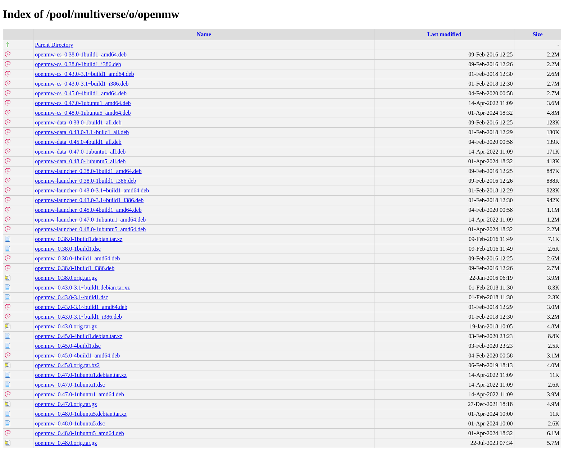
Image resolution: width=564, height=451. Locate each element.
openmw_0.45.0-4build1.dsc (68, 346)
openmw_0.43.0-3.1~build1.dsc (71, 297)
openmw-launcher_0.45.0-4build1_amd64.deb (88, 210)
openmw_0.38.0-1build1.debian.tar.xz (78, 239)
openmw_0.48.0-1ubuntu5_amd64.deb (79, 433)
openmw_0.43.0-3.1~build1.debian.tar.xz (82, 287)
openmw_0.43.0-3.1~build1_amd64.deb (81, 307)
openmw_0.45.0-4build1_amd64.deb (77, 355)
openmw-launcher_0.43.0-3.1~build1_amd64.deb (92, 190)
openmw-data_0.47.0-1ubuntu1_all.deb (80, 152)
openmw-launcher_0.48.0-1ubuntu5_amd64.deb (90, 229)
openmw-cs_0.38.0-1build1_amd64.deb (81, 54)
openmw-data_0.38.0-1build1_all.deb (78, 122)
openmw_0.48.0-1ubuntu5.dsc (70, 423)
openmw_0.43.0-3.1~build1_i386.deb (78, 317)
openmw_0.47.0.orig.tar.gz (66, 404)
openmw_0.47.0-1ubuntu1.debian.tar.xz (81, 375)
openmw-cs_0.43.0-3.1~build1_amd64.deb (84, 74)
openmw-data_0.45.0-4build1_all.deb (78, 142)
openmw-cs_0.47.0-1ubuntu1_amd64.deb (83, 103)
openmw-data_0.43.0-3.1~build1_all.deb (82, 132)
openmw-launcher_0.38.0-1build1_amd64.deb (88, 171)
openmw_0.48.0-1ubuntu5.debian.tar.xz (81, 414)
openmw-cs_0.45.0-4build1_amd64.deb (81, 93)
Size (538, 34)
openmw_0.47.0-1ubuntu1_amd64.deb (79, 394)
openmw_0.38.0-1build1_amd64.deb (77, 258)
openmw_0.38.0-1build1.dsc (68, 249)
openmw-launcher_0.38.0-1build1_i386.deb (85, 181)
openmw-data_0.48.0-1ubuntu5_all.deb (80, 161)
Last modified (444, 34)
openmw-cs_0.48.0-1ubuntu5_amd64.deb (83, 113)
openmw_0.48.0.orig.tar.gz (66, 443)
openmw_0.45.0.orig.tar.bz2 (67, 365)
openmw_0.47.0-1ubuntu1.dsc (70, 385)
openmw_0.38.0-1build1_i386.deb (74, 268)
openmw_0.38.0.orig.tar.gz (66, 278)
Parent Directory (54, 45)
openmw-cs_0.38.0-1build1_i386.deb (78, 64)
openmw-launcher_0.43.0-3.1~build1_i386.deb (89, 200)
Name (204, 34)
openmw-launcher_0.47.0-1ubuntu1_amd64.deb (90, 220)
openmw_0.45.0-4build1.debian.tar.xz (78, 336)
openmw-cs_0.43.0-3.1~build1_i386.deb (81, 84)
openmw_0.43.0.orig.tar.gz (66, 326)
